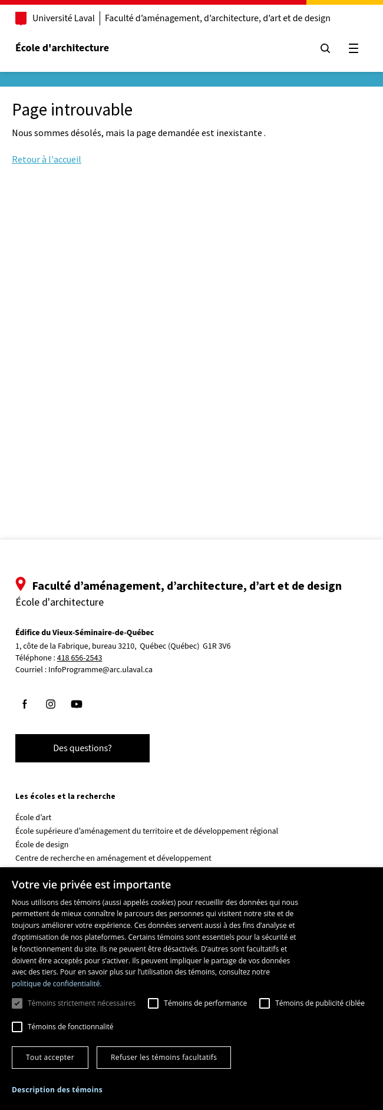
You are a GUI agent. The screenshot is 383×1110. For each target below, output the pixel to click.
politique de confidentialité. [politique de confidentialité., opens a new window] (57, 984)
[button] (57, 1089)
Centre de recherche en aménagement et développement (113, 858)
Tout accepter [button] (50, 1057)
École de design (41, 845)
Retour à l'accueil (46, 159)
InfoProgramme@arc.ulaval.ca (100, 670)
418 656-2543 (80, 658)
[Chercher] (325, 48)
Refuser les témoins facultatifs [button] (164, 1057)
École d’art (33, 818)
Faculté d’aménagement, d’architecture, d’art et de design (218, 18)
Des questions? (82, 748)
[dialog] (191, 988)
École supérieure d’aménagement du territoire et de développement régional (146, 831)
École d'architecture (62, 48)
